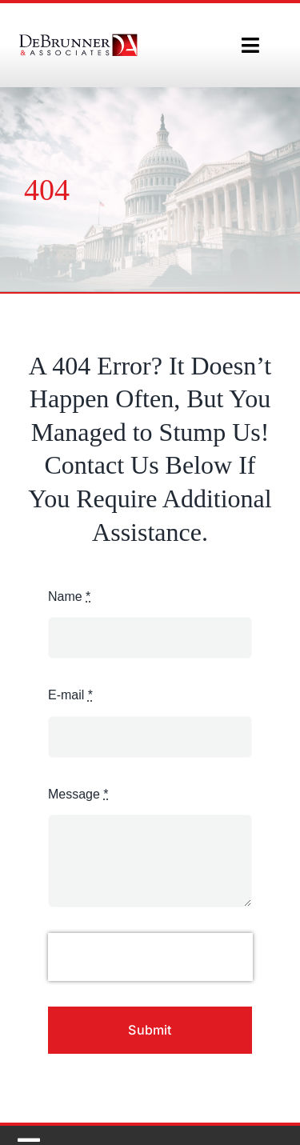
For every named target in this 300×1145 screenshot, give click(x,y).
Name (69, 596)
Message (78, 794)
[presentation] (150, 957)
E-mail (70, 695)
